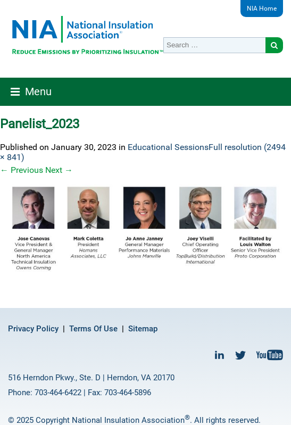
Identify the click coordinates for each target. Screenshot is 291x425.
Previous (21, 170)
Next (59, 170)
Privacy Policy (33, 329)
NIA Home (262, 8)
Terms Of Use (93, 329)
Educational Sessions (168, 147)
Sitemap (142, 329)
